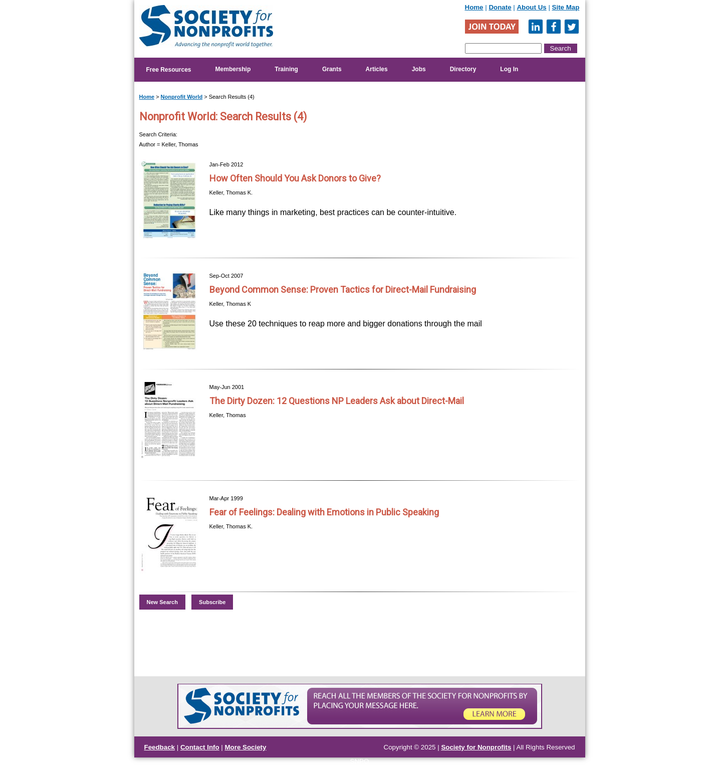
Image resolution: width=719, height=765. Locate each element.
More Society (246, 747)
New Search (162, 602)
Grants (332, 69)
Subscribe (212, 602)
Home (474, 7)
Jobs (419, 69)
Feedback (159, 747)
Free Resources (168, 69)
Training (286, 69)
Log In (509, 69)
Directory (463, 69)
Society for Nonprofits (476, 747)
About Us (531, 7)
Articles (377, 69)
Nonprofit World (182, 97)
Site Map (566, 7)
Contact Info (199, 747)
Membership (233, 69)
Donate (500, 7)
